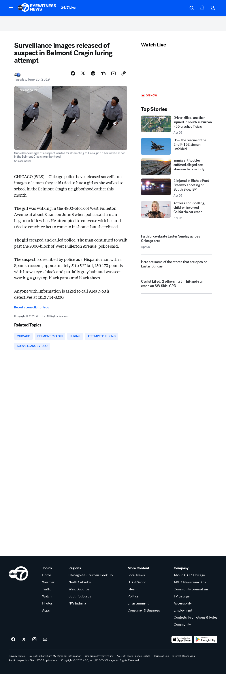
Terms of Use (161, 662)
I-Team (132, 595)
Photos (47, 609)
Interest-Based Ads (183, 662)
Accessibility (183, 609)
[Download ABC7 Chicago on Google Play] (205, 645)
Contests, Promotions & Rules (195, 623)
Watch (46, 602)
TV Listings (181, 602)
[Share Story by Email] (113, 77)
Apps (46, 616)
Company (181, 574)
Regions (74, 574)
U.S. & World (137, 588)
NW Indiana (77, 609)
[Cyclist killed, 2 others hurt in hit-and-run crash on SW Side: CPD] (176, 290)
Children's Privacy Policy (99, 662)
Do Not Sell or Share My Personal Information (54, 662)
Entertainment (138, 609)
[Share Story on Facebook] (73, 77)
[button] (11, 7)
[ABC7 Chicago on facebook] (13, 645)
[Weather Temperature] (178, 8)
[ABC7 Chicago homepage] (36, 8)
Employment (183, 616)
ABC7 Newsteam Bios (190, 588)
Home (46, 581)
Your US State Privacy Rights (133, 662)
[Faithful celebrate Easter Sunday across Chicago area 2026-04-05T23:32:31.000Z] (176, 245)
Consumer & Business (144, 616)
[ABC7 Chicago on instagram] (34, 645)
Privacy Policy (17, 662)
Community (182, 630)
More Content (138, 574)
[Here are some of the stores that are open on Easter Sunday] (176, 270)
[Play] (176, 75)
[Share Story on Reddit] (93, 77)
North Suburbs (79, 588)
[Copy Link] (123, 77)
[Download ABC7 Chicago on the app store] (181, 645)
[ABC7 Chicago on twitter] (23, 645)
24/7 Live (68, 7)
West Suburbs (78, 595)
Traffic (46, 595)
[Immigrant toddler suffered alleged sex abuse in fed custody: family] (176, 171)
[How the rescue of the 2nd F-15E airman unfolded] (176, 150)
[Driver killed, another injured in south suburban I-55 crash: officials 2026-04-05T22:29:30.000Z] (176, 129)
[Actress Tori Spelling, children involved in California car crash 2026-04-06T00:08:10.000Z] (176, 214)
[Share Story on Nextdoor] (103, 77)
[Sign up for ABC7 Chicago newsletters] (45, 645)
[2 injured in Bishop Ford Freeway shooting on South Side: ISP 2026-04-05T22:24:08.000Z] (176, 192)
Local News (136, 581)
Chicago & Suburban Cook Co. (90, 581)
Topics (47, 574)
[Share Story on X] (83, 77)
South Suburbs (79, 602)
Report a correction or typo (31, 312)
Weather (48, 588)
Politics (133, 602)
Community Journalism (191, 595)
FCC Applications (47, 666)
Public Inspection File (21, 666)
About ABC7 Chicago (189, 581)
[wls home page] (18, 579)
